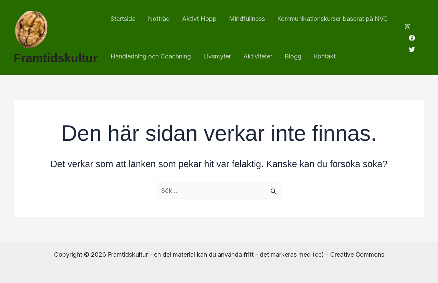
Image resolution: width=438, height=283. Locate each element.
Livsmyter (217, 56)
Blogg (293, 56)
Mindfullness (247, 18)
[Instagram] (407, 27)
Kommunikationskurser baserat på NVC (332, 18)
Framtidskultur (56, 58)
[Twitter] (412, 49)
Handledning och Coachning (151, 56)
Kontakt (325, 56)
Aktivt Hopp (199, 18)
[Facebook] (412, 38)
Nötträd (159, 18)
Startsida (123, 18)
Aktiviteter (257, 56)
